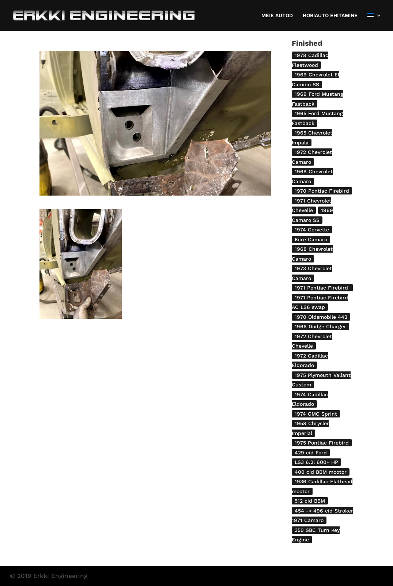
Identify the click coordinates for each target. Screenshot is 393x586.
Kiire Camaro (311, 239)
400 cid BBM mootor (321, 472)
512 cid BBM (310, 501)
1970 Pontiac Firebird (322, 191)
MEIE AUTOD (277, 15)
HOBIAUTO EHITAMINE (330, 15)
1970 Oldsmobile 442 (321, 317)
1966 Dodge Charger (320, 326)
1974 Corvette (312, 229)
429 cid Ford (311, 452)
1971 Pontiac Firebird (322, 288)
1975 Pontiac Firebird (322, 443)
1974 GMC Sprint (316, 414)
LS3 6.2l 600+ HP (316, 462)
